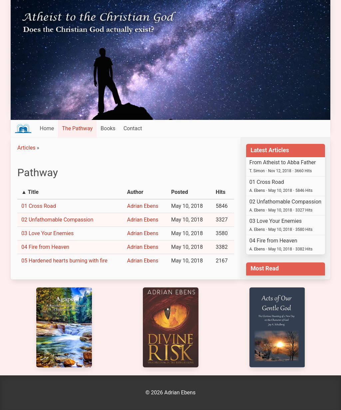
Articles (26, 148)
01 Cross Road (38, 206)
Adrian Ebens (143, 206)
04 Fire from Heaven (45, 247)
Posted (179, 192)
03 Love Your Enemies (47, 233)
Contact (133, 128)
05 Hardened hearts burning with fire (64, 260)
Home (47, 128)
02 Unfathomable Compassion (57, 219)
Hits (220, 192)
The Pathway (77, 128)
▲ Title (30, 192)
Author (135, 192)
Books (108, 128)
